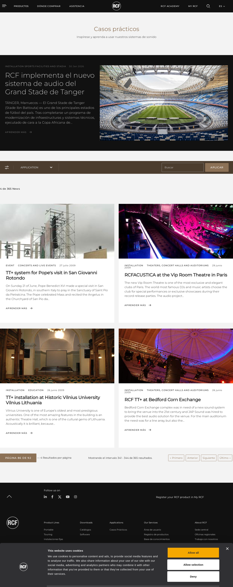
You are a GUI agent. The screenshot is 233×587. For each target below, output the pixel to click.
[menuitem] (49, 6)
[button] (18, 457)
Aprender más (15, 132)
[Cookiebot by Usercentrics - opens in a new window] (24, 580)
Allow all (193, 539)
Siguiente (209, 457)
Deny (193, 563)
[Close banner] (227, 535)
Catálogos (85, 529)
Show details (187, 579)
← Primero (176, 457)
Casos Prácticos (118, 529)
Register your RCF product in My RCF (180, 497)
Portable (48, 529)
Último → (225, 457)
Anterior (192, 457)
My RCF (193, 6)
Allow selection (193, 551)
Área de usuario (152, 529)
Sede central (201, 529)
